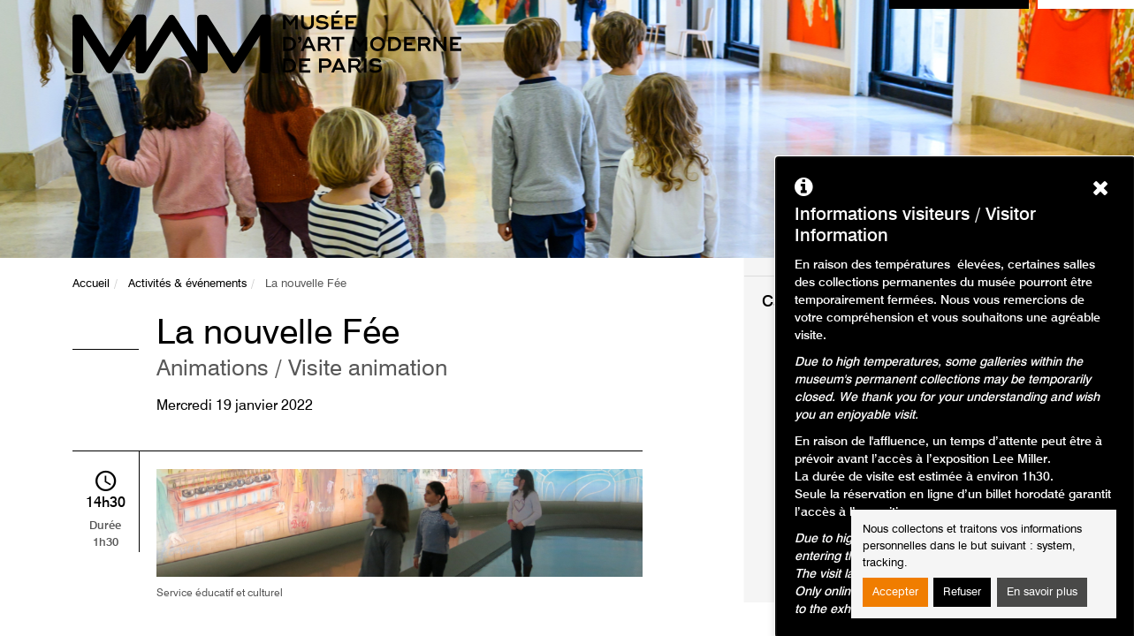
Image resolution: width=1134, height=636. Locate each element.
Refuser (962, 592)
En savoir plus (1042, 592)
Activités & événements (187, 284)
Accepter (895, 592)
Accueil (91, 284)
